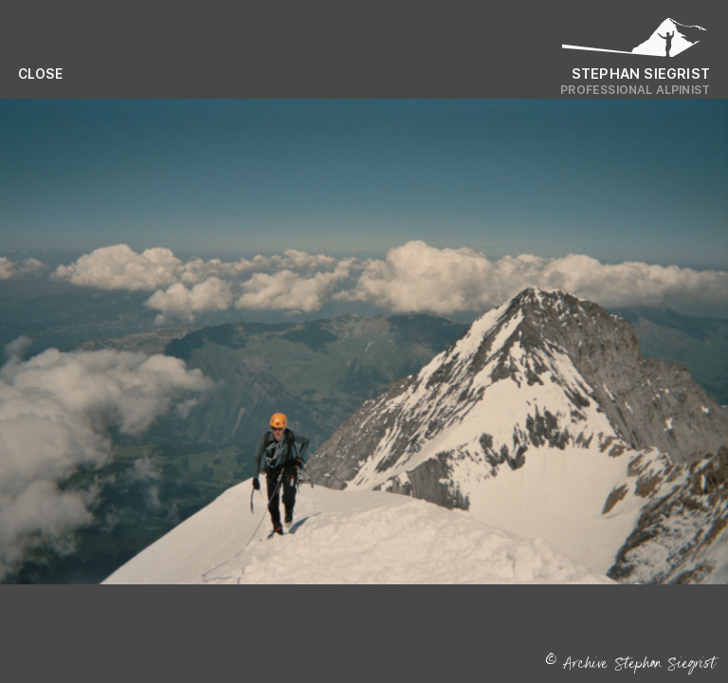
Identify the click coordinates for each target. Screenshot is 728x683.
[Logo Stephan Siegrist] (635, 42)
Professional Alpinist (635, 90)
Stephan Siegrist (641, 73)
